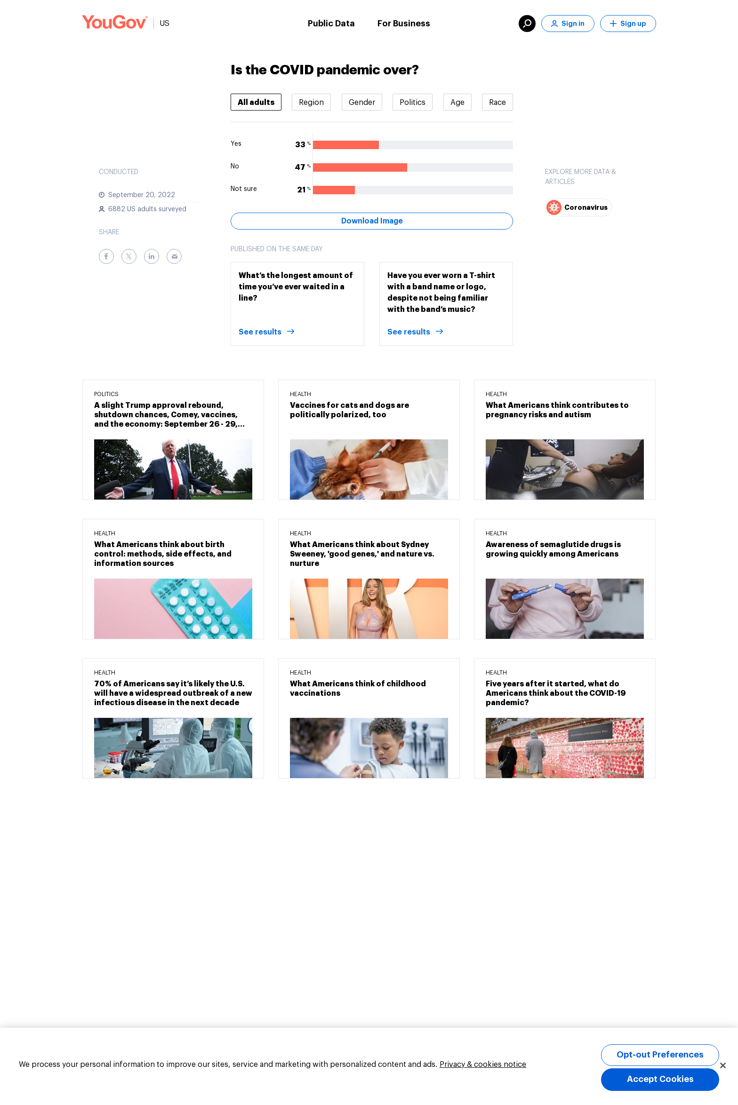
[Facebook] (106, 256)
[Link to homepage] (115, 23)
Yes (236, 144)
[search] (527, 23)
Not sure (244, 189)
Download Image (372, 221)
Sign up (628, 23)
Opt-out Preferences (660, 1054)
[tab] (256, 102)
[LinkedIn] (151, 256)
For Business (403, 23)
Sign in (568, 23)
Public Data (331, 23)
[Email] (174, 256)
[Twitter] (128, 256)
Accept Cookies (660, 1079)
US (164, 23)
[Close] (723, 1065)
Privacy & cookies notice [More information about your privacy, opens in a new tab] (483, 1064)
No (235, 166)
